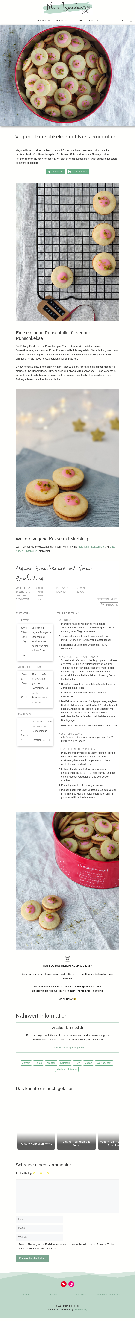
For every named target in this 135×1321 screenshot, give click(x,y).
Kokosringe (97, 546)
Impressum (81, 1294)
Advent (26, 1063)
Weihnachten (104, 1063)
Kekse (38, 1063)
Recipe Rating (24, 1173)
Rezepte (45, 21)
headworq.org (80, 1309)
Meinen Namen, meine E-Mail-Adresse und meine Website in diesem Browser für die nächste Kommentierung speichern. (66, 1246)
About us (27, 1294)
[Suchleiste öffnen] (123, 21)
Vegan (88, 1063)
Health (77, 20)
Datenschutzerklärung (107, 1294)
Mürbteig (65, 1063)
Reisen (63, 21)
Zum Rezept (56, 171)
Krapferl (51, 1063)
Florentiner (84, 546)
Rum (77, 1063)
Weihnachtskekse (67, 1069)
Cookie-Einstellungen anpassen (67, 1047)
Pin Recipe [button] (109, 604)
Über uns (93, 20)
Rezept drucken (77, 171)
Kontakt (54, 1294)
